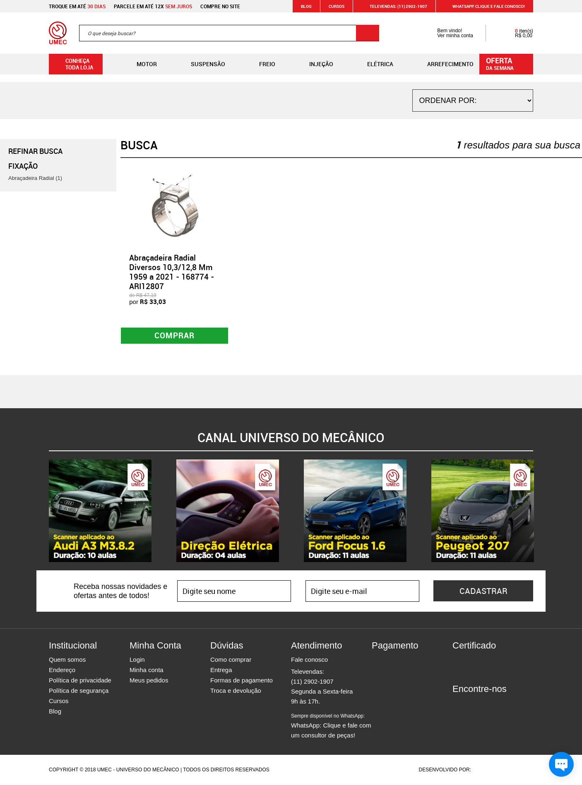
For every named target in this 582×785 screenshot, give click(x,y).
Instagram (473, 704)
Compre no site (220, 6)
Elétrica (373, 64)
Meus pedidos (149, 680)
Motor (140, 64)
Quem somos (67, 659)
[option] (100, 511)
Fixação (23, 166)
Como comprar (230, 659)
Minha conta (147, 670)
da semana (507, 63)
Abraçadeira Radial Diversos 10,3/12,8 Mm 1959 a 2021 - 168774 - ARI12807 (171, 271)
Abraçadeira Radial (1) (35, 178)
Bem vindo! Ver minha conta (447, 33)
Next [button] (539, 511)
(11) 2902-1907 (312, 681)
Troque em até (77, 6)
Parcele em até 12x (153, 6)
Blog (306, 6)
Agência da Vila (486, 770)
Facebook (458, 704)
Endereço (62, 670)
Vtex (517, 770)
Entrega (221, 670)
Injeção (314, 64)
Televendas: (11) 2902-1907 (393, 6)
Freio (260, 64)
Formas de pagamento (241, 680)
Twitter (487, 704)
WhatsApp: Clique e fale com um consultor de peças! (331, 726)
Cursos (336, 6)
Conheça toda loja (73, 64)
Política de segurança (78, 690)
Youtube (502, 704)
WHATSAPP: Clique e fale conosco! (484, 6)
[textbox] (229, 33)
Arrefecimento (444, 64)
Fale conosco (309, 659)
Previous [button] (42, 511)
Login (137, 659)
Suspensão (201, 64)
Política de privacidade (80, 680)
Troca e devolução (235, 690)
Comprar (174, 335)
